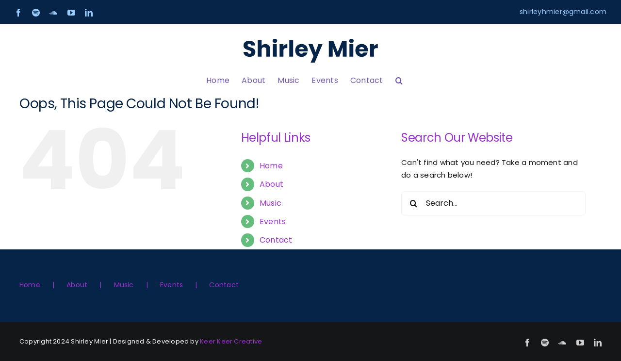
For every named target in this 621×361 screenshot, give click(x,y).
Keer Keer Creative (231, 341)
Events (273, 221)
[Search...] (493, 203)
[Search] (413, 203)
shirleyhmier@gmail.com (563, 11)
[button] (399, 80)
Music (270, 203)
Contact (276, 240)
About (271, 184)
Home (271, 165)
